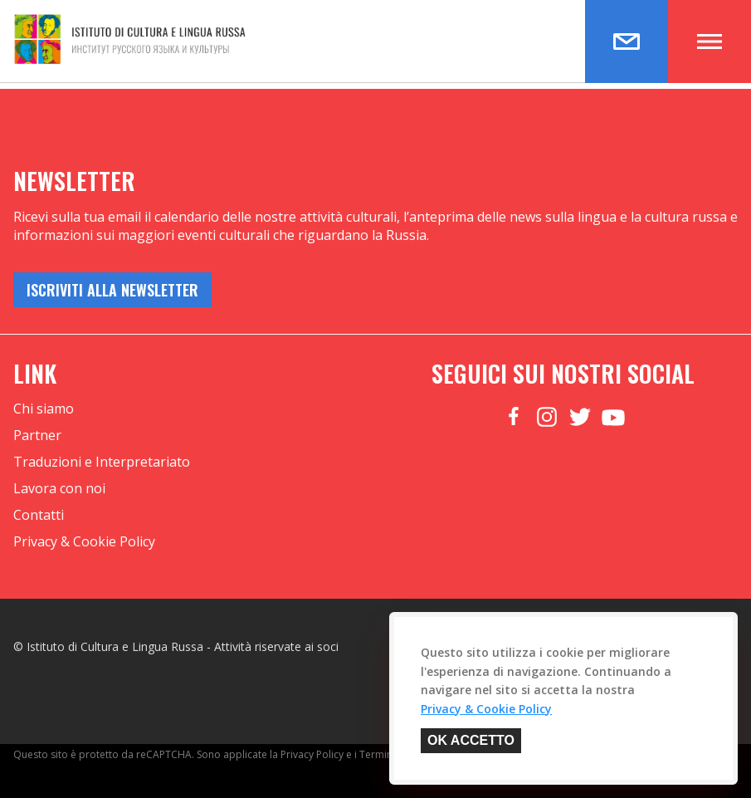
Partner (37, 435)
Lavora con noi (59, 488)
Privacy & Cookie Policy (84, 541)
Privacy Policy (312, 754)
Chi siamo (43, 408)
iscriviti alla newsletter (112, 290)
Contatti (38, 515)
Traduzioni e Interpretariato (101, 462)
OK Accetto (470, 740)
